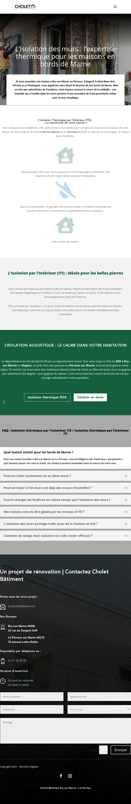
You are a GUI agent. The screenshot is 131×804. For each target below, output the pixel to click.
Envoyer (120, 750)
